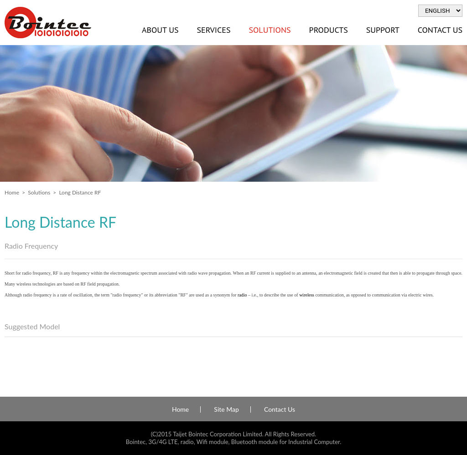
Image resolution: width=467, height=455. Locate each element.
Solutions (270, 30)
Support (383, 30)
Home (12, 192)
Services (213, 30)
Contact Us (279, 409)
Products (328, 30)
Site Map (226, 409)
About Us (160, 30)
